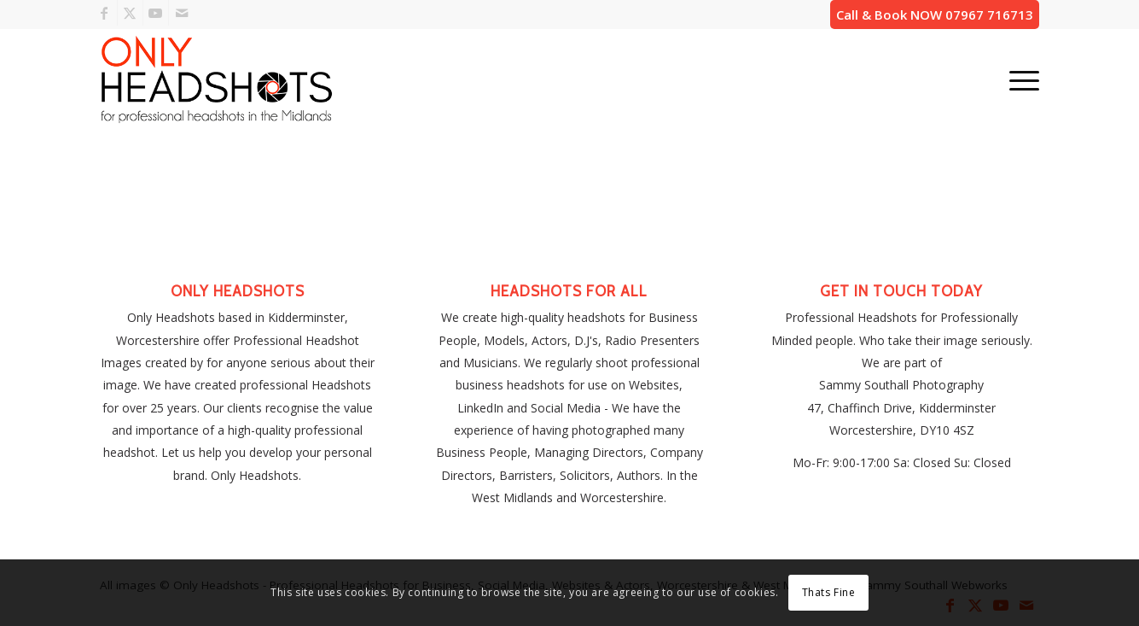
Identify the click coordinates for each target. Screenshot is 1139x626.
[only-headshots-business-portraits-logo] (216, 79)
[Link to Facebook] (104, 13)
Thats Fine (829, 592)
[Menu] (1018, 79)
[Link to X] (130, 13)
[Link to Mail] (182, 13)
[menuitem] (1018, 79)
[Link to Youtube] (155, 13)
